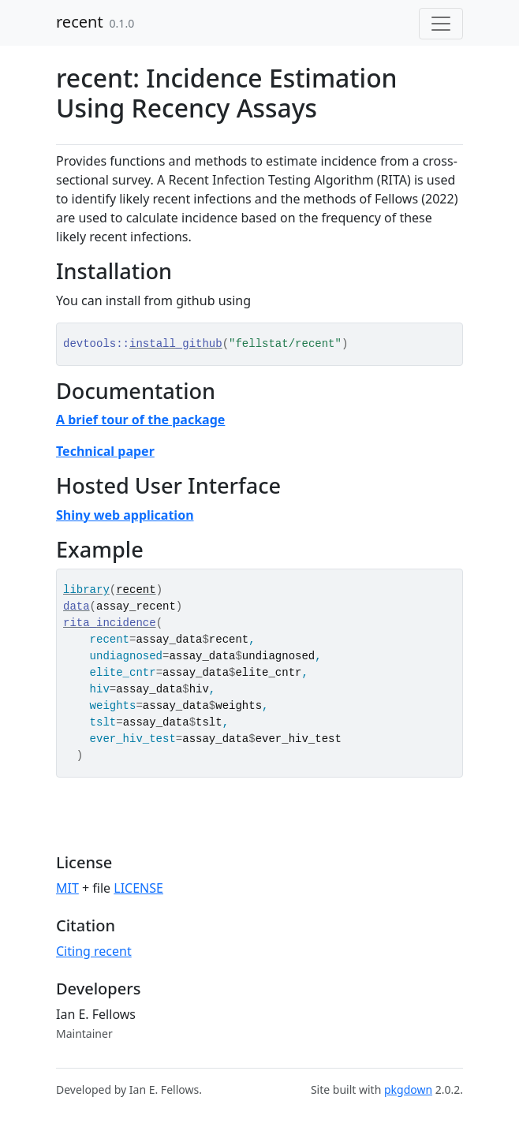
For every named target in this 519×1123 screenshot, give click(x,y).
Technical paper (105, 451)
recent (79, 21)
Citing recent (94, 951)
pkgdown (408, 1089)
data (76, 606)
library (86, 590)
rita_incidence (109, 623)
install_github (175, 344)
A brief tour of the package (140, 419)
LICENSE (138, 888)
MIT (67, 888)
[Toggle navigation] (441, 23)
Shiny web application (125, 515)
